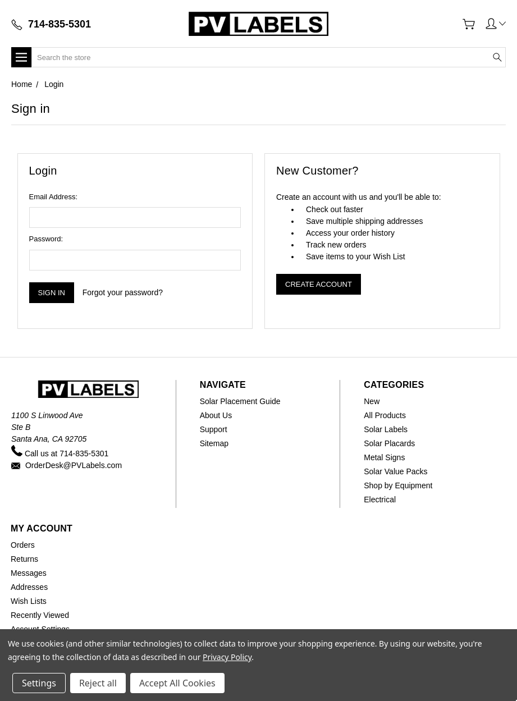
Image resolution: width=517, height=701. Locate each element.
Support (213, 429)
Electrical (380, 499)
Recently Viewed (40, 615)
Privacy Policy (227, 657)
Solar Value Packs (395, 471)
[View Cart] (469, 24)
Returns (24, 559)
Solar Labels (386, 429)
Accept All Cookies (177, 683)
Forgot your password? (123, 292)
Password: (46, 239)
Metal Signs (384, 457)
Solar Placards (389, 443)
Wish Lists (29, 601)
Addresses (29, 587)
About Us (216, 415)
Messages (29, 573)
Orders (23, 544)
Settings (39, 683)
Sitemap (214, 443)
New (371, 401)
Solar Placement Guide (240, 401)
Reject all (98, 683)
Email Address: (53, 197)
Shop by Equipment (398, 485)
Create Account (318, 284)
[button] (496, 23)
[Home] (258, 23)
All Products (385, 415)
